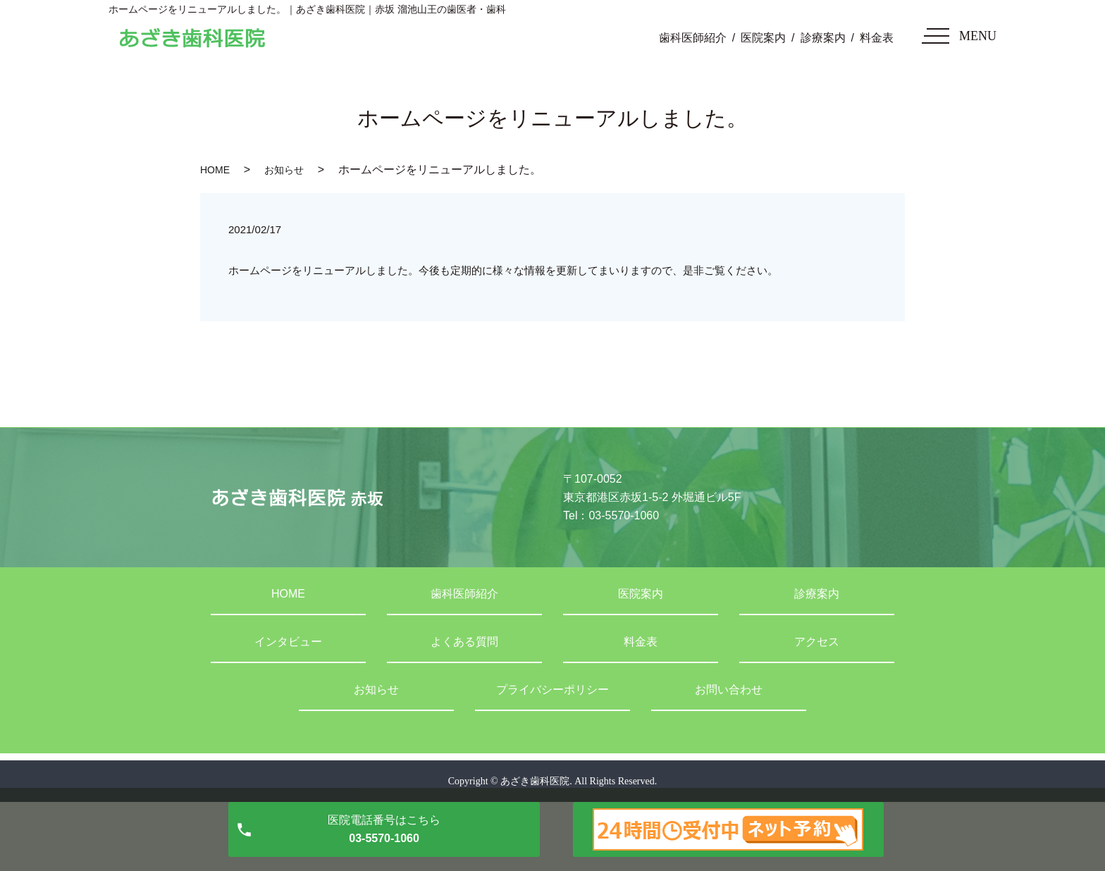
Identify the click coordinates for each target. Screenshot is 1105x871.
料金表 (877, 38)
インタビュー (288, 642)
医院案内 (763, 38)
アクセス (816, 642)
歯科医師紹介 (693, 38)
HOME (215, 169)
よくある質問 (464, 642)
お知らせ (284, 169)
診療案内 (823, 38)
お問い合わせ (729, 690)
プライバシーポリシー (552, 690)
